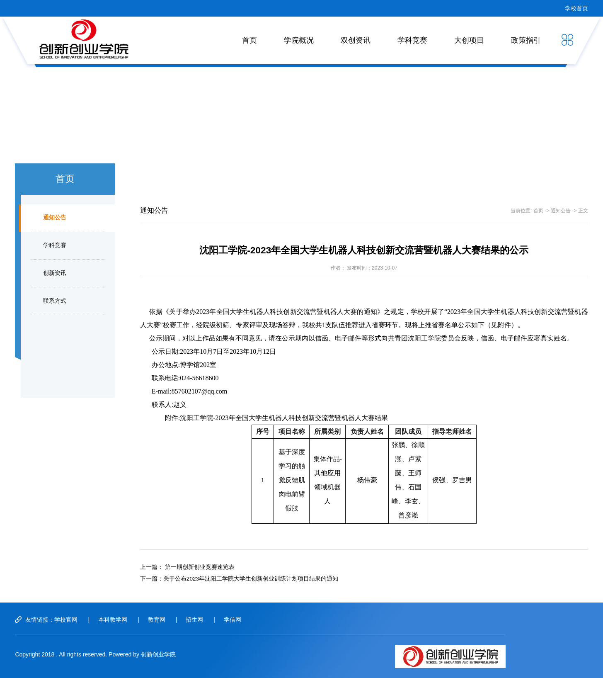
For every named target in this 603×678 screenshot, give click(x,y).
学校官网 (65, 619)
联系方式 (54, 301)
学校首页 (576, 8)
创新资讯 (54, 273)
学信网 (232, 619)
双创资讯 (356, 40)
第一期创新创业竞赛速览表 (200, 567)
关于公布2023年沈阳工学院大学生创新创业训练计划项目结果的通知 (250, 579)
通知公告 (54, 217)
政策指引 (526, 40)
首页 (249, 40)
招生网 (194, 619)
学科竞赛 (412, 40)
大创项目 (469, 40)
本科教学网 (112, 619)
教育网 (156, 619)
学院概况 (299, 40)
